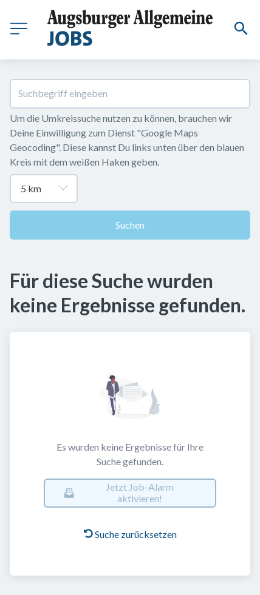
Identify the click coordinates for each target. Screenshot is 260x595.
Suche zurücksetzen (130, 534)
